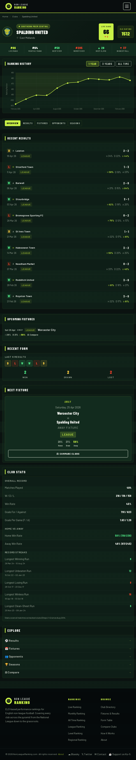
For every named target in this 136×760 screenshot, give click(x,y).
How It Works (108, 733)
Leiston (20, 150)
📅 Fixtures (12, 648)
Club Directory (108, 706)
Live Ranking (74, 706)
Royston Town (24, 296)
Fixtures (42, 123)
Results (28, 123)
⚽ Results (12, 640)
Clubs (15, 16)
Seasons (75, 123)
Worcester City (47, 330)
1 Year (92, 63)
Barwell (20, 182)
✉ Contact (100, 754)
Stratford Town (24, 166)
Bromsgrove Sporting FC (29, 215)
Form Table (106, 720)
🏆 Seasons (12, 664)
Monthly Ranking (76, 713)
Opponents (59, 123)
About (104, 739)
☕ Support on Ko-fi (120, 754)
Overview (13, 123)
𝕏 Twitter (87, 754)
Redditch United (25, 279)
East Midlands (27, 37)
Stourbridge (22, 199)
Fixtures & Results (110, 713)
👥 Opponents (14, 656)
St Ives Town (23, 231)
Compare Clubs (109, 726)
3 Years (107, 63)
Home (5, 16)
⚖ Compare (32, 334)
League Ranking (76, 726)
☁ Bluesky (73, 754)
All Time (123, 63)
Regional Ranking (77, 739)
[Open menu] (127, 6)
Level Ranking (75, 733)
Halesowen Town (25, 247)
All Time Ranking (76, 720)
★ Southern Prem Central (33, 26)
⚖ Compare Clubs (68, 453)
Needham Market (25, 263)
